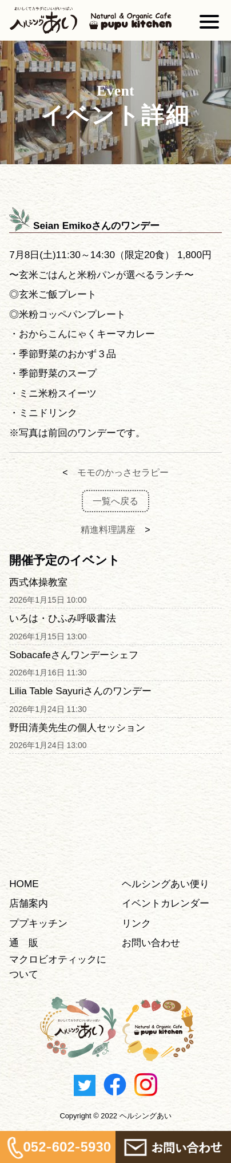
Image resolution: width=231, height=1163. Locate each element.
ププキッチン (38, 923)
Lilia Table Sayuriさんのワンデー (80, 691)
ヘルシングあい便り (165, 883)
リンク (136, 923)
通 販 (23, 942)
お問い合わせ (151, 942)
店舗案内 (28, 903)
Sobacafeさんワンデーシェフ (73, 654)
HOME (24, 883)
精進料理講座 (108, 530)
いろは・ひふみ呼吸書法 (62, 618)
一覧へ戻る (115, 501)
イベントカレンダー (165, 903)
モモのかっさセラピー (123, 472)
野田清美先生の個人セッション (77, 727)
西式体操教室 (38, 582)
